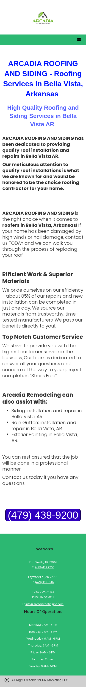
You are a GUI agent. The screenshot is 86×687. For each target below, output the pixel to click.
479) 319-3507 (45, 582)
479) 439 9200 (45, 567)
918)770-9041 (45, 597)
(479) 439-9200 (43, 515)
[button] (79, 39)
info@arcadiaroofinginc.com (44, 604)
